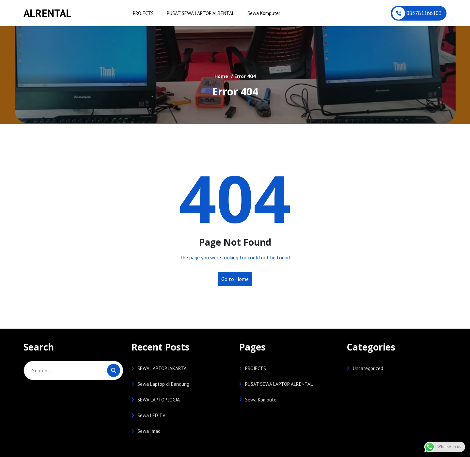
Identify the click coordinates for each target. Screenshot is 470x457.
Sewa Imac (148, 431)
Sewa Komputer (263, 13)
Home (221, 76)
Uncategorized (368, 368)
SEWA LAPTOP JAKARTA (162, 368)
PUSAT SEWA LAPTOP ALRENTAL (200, 13)
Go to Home (235, 279)
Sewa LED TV (151, 415)
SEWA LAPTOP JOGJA (158, 400)
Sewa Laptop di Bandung (163, 384)
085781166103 (424, 13)
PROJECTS (143, 13)
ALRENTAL (47, 13)
